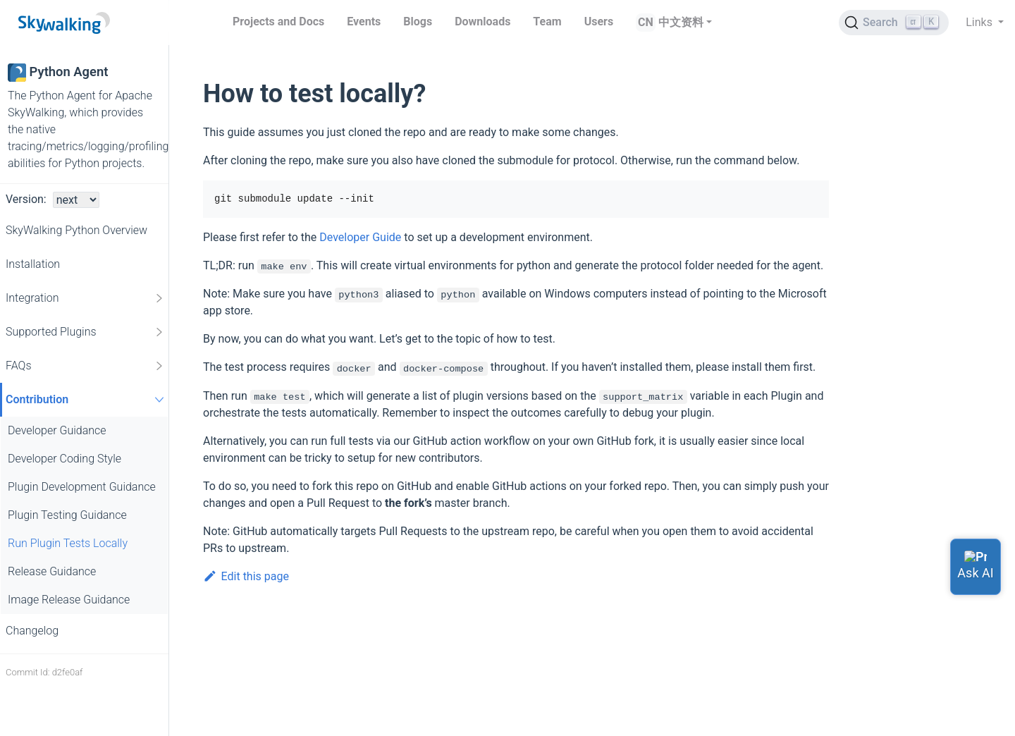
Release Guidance (52, 571)
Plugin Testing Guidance (67, 515)
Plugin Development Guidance (82, 486)
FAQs (85, 365)
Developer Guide (360, 237)
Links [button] (980, 22)
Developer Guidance (57, 430)
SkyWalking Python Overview (76, 230)
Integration (85, 298)
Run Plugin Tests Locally (68, 543)
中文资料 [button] (680, 22)
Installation (33, 264)
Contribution (87, 399)
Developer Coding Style (64, 458)
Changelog (32, 630)
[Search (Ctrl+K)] (894, 22)
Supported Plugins (85, 332)
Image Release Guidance (69, 599)
